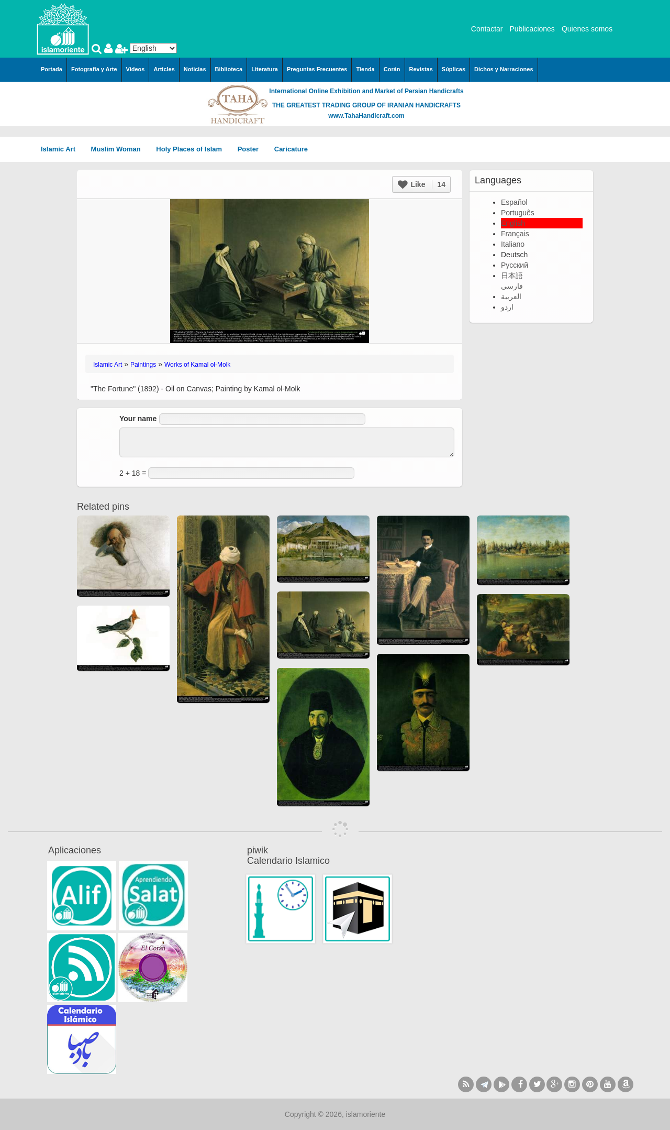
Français (515, 233)
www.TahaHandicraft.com (366, 115)
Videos (135, 69)
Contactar (487, 29)
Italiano (512, 244)
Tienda (365, 69)
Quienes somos (587, 29)
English (513, 223)
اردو (507, 307)
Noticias (195, 69)
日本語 (512, 275)
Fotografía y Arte (94, 69)
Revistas (421, 69)
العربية (511, 296)
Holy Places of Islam (192, 149)
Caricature (291, 149)
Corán (392, 69)
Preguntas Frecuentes (317, 69)
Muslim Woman (119, 149)
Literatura (264, 69)
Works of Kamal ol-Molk (197, 364)
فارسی (512, 286)
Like (421, 184)
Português (517, 213)
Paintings (143, 364)
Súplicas (453, 69)
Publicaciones (531, 29)
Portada (51, 69)
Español (514, 202)
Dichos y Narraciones (503, 69)
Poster (252, 149)
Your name (138, 418)
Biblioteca (229, 69)
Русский (514, 265)
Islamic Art (62, 149)
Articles (163, 69)
